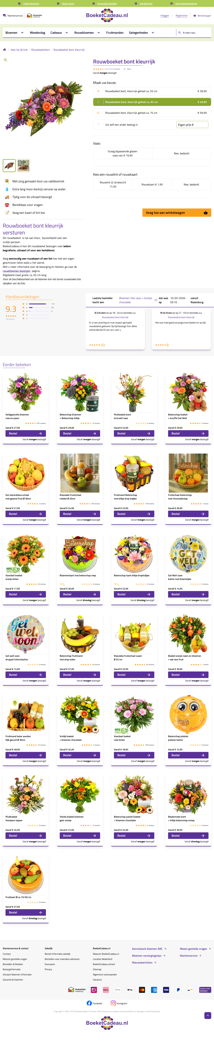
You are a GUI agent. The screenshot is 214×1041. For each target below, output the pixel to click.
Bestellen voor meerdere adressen (62, 959)
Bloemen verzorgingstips (147, 956)
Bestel (25, 433)
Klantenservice (188, 956)
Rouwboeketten (40, 50)
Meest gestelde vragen (193, 949)
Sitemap (97, 969)
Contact (7, 954)
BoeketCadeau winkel (104, 964)
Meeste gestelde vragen (15, 959)
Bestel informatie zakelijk (57, 954)
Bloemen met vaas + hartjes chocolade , (138, 300)
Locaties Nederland (102, 959)
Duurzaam (50, 964)
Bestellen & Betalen (13, 964)
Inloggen (164, 15)
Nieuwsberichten (142, 962)
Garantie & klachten (13, 979)
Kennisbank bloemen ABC (147, 949)
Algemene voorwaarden (105, 974)
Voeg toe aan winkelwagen (177, 212)
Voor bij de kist (19, 50)
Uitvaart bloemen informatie (17, 974)
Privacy (48, 969)
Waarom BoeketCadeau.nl (106, 954)
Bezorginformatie (11, 969)
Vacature (97, 979)
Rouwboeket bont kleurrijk (69, 50)
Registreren (182, 15)
